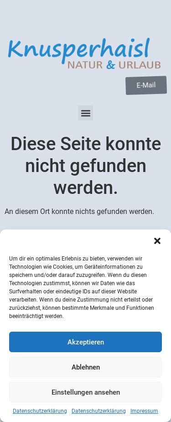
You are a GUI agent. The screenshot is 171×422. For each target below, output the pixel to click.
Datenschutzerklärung (40, 411)
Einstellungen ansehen (86, 392)
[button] (157, 240)
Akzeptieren (85, 342)
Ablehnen (86, 367)
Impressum (144, 411)
